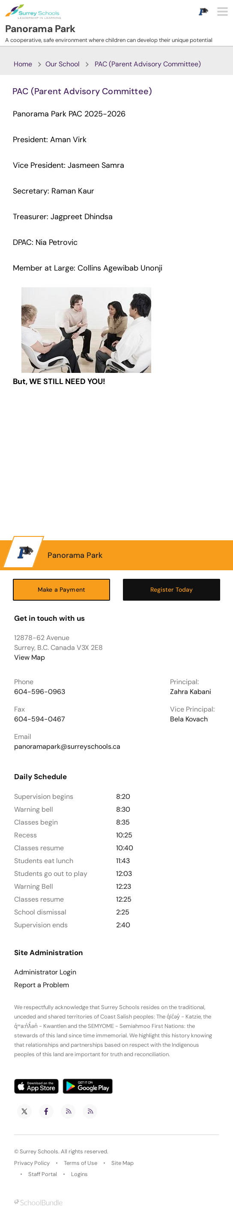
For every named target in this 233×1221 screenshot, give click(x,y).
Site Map (122, 1163)
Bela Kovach (189, 719)
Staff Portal (42, 1174)
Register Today (171, 589)
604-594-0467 (39, 719)
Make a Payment (61, 589)
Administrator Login (45, 972)
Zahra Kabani (190, 691)
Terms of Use (80, 1163)
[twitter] (24, 1111)
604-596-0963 (39, 691)
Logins (79, 1174)
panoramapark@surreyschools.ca (67, 746)
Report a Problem (41, 985)
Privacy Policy (32, 1163)
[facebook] (46, 1111)
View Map (29, 657)
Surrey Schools (39, 1151)
